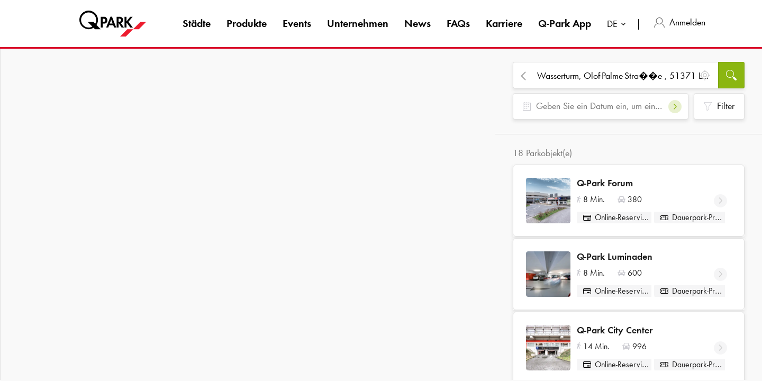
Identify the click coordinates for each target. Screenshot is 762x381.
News (417, 23)
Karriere (504, 23)
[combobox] (618, 25)
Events (297, 23)
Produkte (246, 23)
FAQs (458, 23)
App (564, 23)
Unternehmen (357, 23)
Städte (197, 23)
